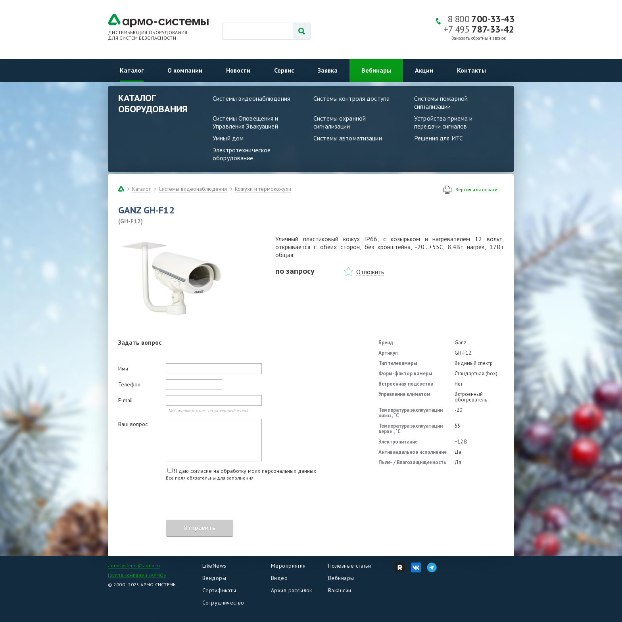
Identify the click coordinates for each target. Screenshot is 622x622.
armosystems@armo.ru (134, 565)
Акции (424, 70)
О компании (184, 70)
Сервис (284, 70)
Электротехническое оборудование (242, 154)
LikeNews (214, 565)
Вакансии (339, 590)
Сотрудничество (223, 602)
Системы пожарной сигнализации (441, 102)
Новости (238, 70)
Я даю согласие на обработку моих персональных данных (245, 470)
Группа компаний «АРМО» (137, 575)
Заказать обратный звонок (478, 38)
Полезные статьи (349, 565)
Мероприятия (288, 565)
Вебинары (376, 70)
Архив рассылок (291, 590)
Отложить (370, 272)
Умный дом (228, 138)
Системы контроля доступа (351, 98)
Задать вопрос (139, 342)
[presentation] (178, 501)
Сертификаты (219, 590)
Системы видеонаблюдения (251, 98)
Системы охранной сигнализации (339, 122)
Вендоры (214, 578)
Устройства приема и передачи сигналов (443, 122)
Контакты (471, 70)
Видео (279, 578)
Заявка (328, 70)
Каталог (132, 70)
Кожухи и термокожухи (263, 188)
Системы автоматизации (347, 138)
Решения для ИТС (438, 138)
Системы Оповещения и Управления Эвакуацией (245, 122)
